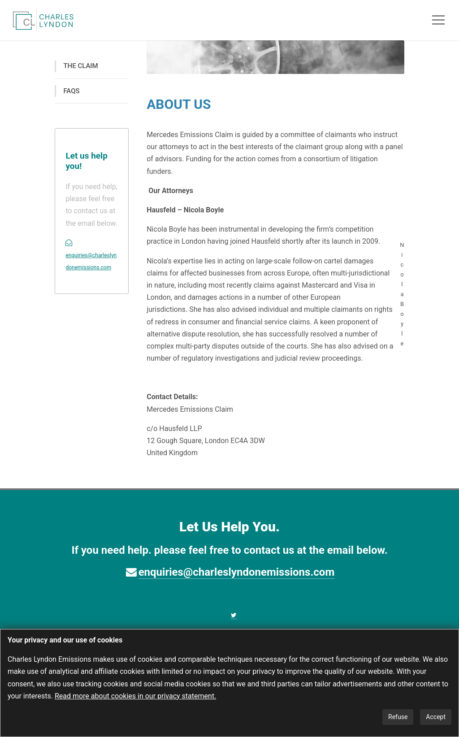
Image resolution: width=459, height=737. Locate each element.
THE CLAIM (80, 66)
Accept (436, 716)
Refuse (397, 716)
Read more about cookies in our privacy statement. (135, 696)
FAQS (71, 91)
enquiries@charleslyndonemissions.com (237, 572)
